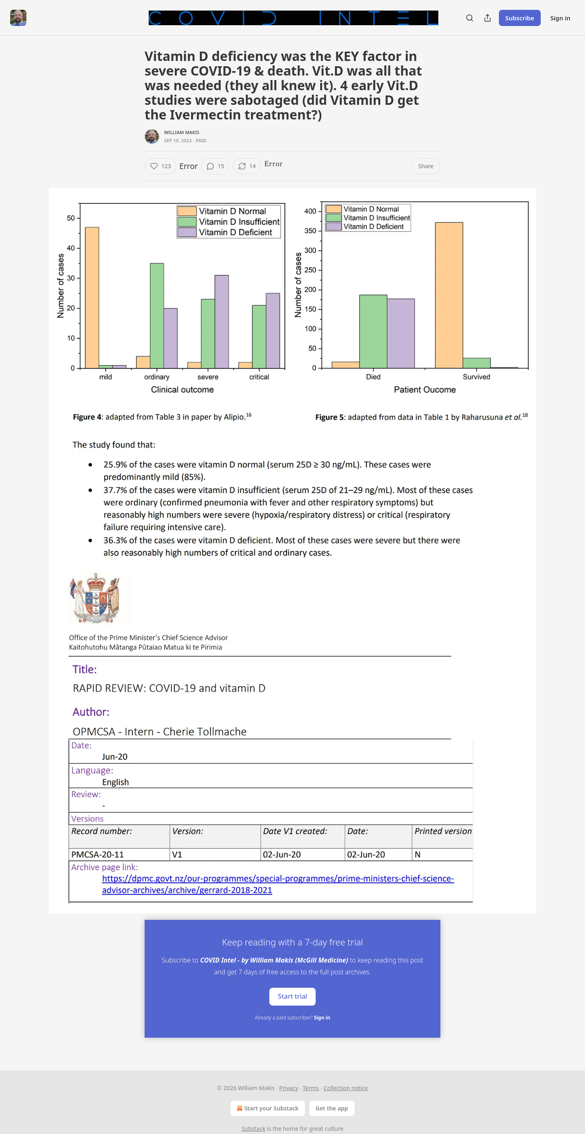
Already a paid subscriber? (292, 1017)
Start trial (292, 996)
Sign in (560, 18)
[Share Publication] (487, 18)
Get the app (332, 1108)
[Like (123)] (160, 166)
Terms (311, 1088)
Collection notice (345, 1088)
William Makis (181, 132)
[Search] (470, 18)
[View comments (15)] (215, 166)
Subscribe (519, 18)
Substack (254, 1128)
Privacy (288, 1088)
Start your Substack (266, 1108)
